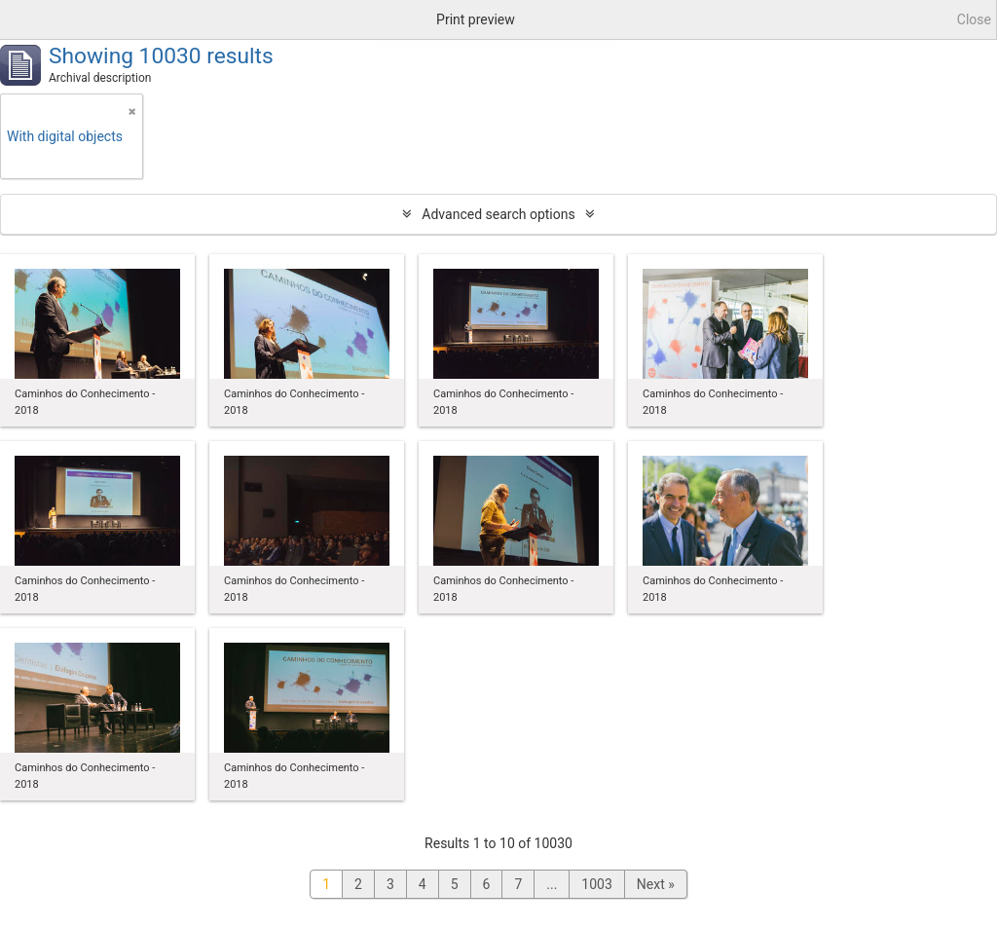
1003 (596, 884)
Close (974, 19)
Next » (656, 884)
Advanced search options (498, 214)
